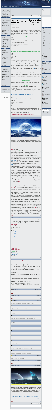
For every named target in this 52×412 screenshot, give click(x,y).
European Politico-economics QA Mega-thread (6, 71)
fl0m (43, 43)
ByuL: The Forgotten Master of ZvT (5, 11)
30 (9, 11)
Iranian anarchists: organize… (4, 89)
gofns (43, 47)
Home (2, 6)
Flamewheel (12, 99)
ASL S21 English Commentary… (4, 91)
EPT (21, 6)
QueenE (43, 53)
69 (36, 15)
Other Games (6, 48)
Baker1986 (14, 234)
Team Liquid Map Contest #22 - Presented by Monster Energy (6, 20)
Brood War (5, 35)
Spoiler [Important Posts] (16, 27)
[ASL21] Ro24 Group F (4, 43)
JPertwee (15, 237)
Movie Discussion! (3, 75)
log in (24, 406)
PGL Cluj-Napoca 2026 (45, 88)
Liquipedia (47, 0)
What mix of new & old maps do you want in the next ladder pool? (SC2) (6, 19)
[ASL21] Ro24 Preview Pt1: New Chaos (5, 10)
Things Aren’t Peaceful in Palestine (5, 69)
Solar (43, 112)
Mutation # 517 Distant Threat (4, 34)
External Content (4, 31)
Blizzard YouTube (45, 57)
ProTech (43, 30)
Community (6, 66)
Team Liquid (43, 0)
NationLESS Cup (44, 77)
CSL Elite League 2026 (45, 80)
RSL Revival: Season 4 (45, 83)
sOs (47, 111)
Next (40, 15)
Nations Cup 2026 (44, 84)
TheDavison (14, 236)
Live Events (46, 7)
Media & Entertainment (4, 74)
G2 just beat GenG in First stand (5, 57)
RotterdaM (44, 12)
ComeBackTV (44, 56)
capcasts (43, 42)
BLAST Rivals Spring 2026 (45, 103)
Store (18, 6)
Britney (43, 33)
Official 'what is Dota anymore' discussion (6, 55)
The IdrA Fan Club (3, 73)
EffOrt (43, 114)
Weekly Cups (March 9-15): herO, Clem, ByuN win (5, 16)
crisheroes (44, 52)
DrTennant (14, 233)
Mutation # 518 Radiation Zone (5, 33)
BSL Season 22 (44, 79)
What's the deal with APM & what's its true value (6, 46)
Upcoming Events (46, 61)
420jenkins (44, 41)
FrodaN (43, 48)
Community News (4, 13)
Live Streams (46, 27)
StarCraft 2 (5, 17)
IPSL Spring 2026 (44, 93)
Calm (43, 34)
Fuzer (43, 50)
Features (16, 6)
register (27, 406)
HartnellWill (14, 235)
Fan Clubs (3, 72)
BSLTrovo (44, 58)
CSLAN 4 (44, 95)
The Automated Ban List (4, 85)
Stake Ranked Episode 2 (45, 99)
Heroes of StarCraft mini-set (4, 62)
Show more (44, 40)
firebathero (44, 36)
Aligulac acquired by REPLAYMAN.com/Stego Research (5, 14)
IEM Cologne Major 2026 (45, 98)
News (6, 7)
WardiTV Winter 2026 (45, 76)
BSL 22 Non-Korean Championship (46, 94)
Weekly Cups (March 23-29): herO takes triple (6, 21)
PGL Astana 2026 (44, 102)
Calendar (7, 6)
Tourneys (3, 23)
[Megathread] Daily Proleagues (5, 42)
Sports (2, 77)
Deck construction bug (4, 61)
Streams (10, 6)
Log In (2, 0)
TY (43, 111)
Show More (43, 72)
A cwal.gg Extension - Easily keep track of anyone (6, 39)
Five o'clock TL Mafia (4, 65)
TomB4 (14, 238)
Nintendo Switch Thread (4, 50)
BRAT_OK (44, 32)
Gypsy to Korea (3, 37)
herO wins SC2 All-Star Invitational (5, 22)
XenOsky (9, 89)
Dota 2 (2, 54)
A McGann (14, 232)
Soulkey (43, 38)
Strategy (3, 45)
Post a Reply (12, 15)
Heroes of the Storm (4, 58)
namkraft (9, 91)
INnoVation (48, 112)
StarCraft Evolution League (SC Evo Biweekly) (6, 25)
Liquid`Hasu (44, 45)
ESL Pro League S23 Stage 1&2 (46, 87)
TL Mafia (3, 63)
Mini (47, 114)
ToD (43, 51)
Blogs (6, 86)
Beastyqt (43, 49)
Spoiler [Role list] (15, 229)
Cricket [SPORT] (3, 79)
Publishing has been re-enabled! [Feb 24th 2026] (6, 30)
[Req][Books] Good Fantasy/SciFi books (5, 76)
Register (4, 0)
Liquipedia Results (46, 73)
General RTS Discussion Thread (5, 52)
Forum (5, 6)
